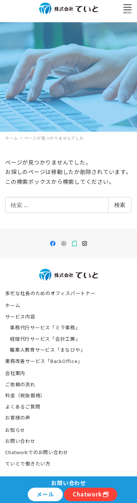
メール (45, 494)
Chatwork (91, 494)
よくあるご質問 (22, 406)
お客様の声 (17, 417)
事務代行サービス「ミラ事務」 (45, 327)
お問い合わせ (20, 440)
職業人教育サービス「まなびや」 (47, 349)
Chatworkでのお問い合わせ (36, 452)
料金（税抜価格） (25, 395)
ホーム (12, 305)
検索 (119, 204)
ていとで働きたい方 (27, 463)
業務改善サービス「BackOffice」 (44, 360)
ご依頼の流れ (20, 384)
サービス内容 (20, 316)
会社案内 (15, 372)
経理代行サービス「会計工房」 (45, 338)
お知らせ (15, 429)
